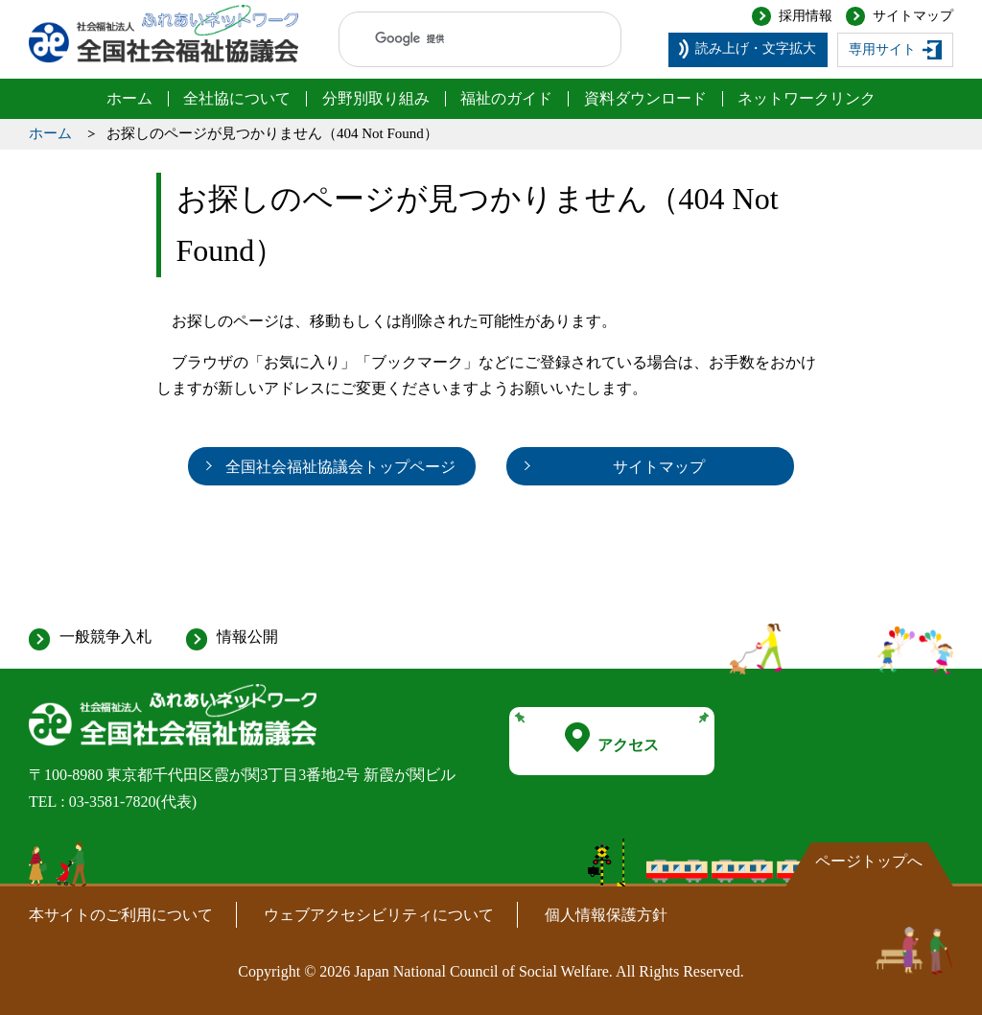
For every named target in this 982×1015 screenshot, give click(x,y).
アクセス (612, 737)
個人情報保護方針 (606, 915)
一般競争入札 (105, 636)
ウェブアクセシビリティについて (379, 915)
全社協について (237, 98)
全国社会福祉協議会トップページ (340, 467)
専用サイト (882, 49)
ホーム (129, 98)
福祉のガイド (506, 98)
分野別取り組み (376, 98)
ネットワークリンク (806, 98)
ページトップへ (869, 861)
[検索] (461, 39)
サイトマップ (913, 16)
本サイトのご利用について (121, 915)
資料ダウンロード (645, 98)
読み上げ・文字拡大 (755, 48)
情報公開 (247, 636)
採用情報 (805, 16)
